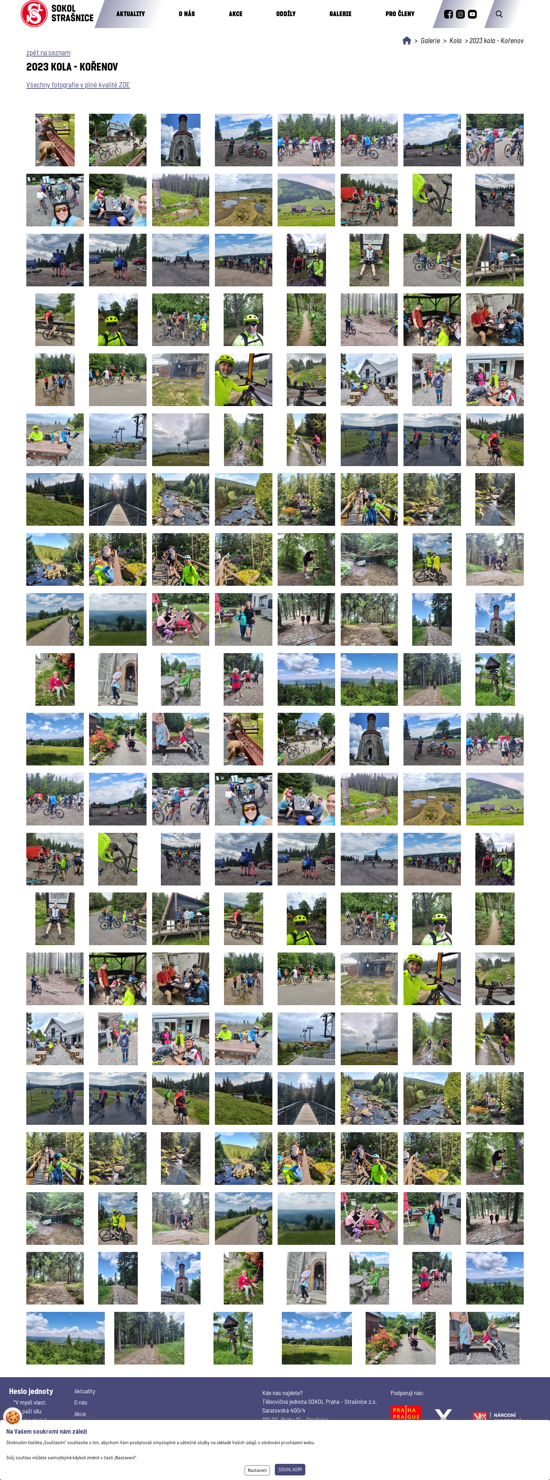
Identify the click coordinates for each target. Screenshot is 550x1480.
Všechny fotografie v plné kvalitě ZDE (78, 84)
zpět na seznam (48, 52)
